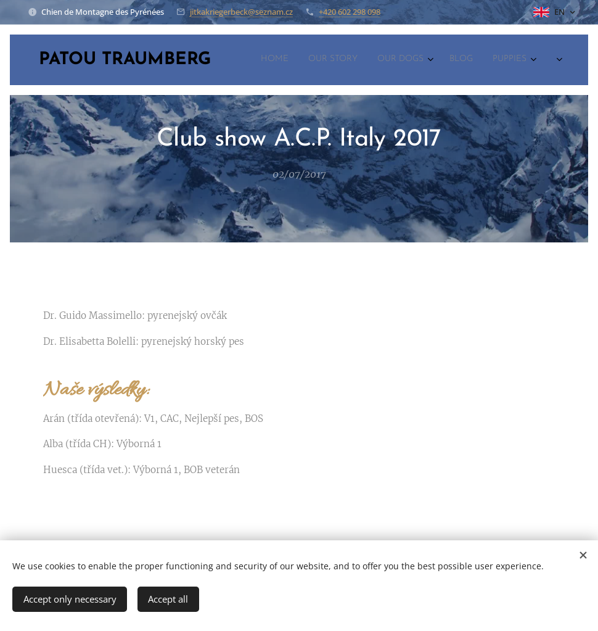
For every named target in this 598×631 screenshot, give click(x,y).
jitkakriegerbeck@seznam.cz (241, 11)
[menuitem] (439, 59)
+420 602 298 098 (349, 11)
